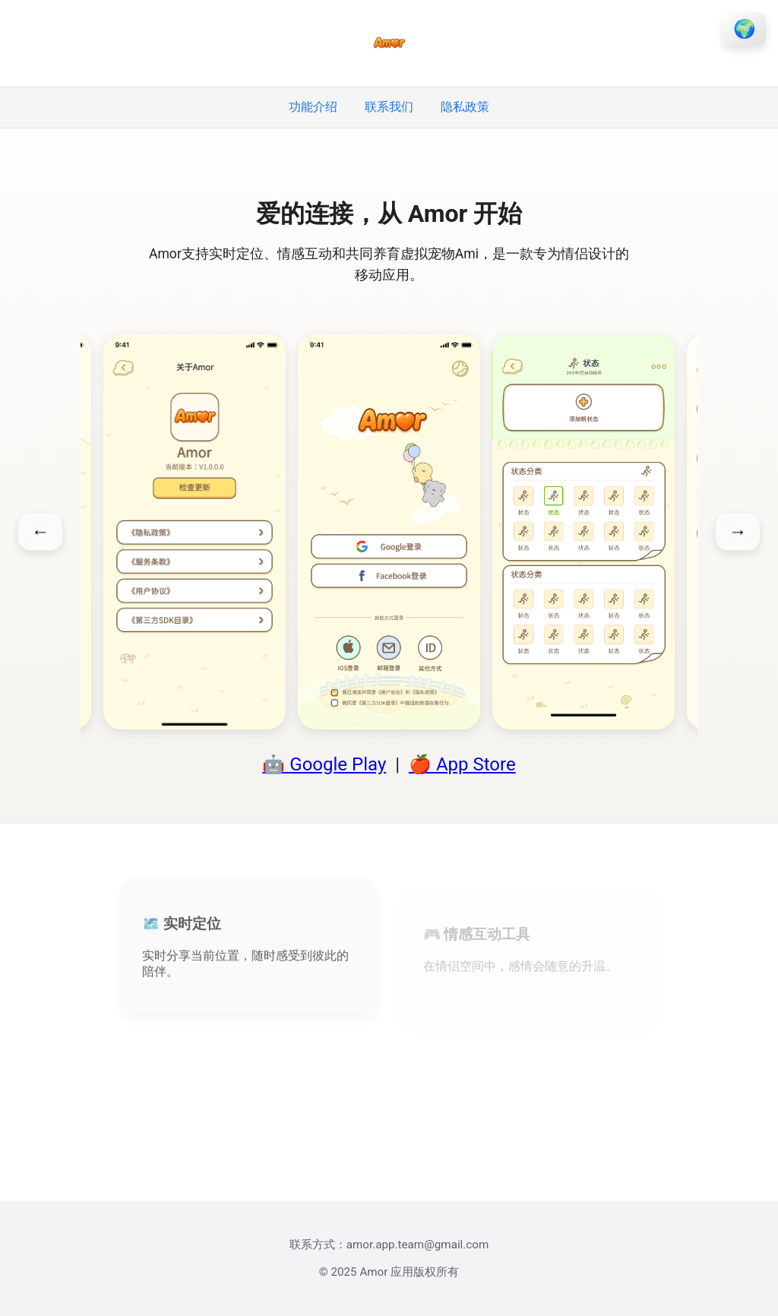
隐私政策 (465, 107)
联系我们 (389, 107)
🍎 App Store (462, 764)
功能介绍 (313, 107)
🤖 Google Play (324, 764)
